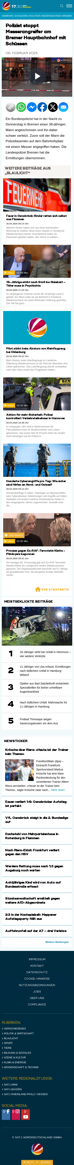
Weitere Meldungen (57, 942)
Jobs (37, 992)
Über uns (37, 998)
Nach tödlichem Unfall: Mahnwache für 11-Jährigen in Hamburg (43, 704)
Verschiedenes (14, 1028)
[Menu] (69, 6)
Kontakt (37, 966)
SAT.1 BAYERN (12, 1089)
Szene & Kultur (14, 1057)
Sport (7, 1043)
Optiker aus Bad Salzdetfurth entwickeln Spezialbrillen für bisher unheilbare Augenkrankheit (44, 687)
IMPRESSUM (37, 959)
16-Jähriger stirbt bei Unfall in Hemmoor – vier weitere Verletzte (45, 654)
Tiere (6, 1047)
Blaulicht (10, 1038)
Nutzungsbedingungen (37, 985)
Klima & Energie (14, 1062)
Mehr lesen (58, 790)
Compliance (37, 1004)
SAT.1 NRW (9, 1084)
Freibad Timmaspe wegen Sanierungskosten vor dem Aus (39, 721)
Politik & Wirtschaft (18, 1033)
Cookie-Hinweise (37, 979)
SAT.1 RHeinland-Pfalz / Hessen (25, 1094)
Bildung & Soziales (16, 1052)
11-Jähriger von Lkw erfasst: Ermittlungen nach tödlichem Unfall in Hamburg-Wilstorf (45, 670)
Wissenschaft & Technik (20, 1067)
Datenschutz (37, 972)
